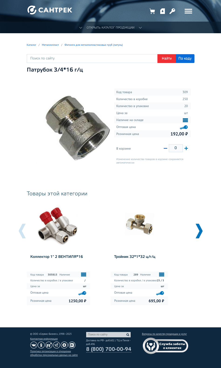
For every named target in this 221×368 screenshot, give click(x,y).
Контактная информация (44, 338)
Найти (167, 58)
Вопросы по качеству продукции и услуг (164, 333)
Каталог (31, 44)
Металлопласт (50, 44)
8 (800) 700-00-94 (108, 349)
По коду (185, 58)
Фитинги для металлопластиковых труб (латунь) (94, 44)
